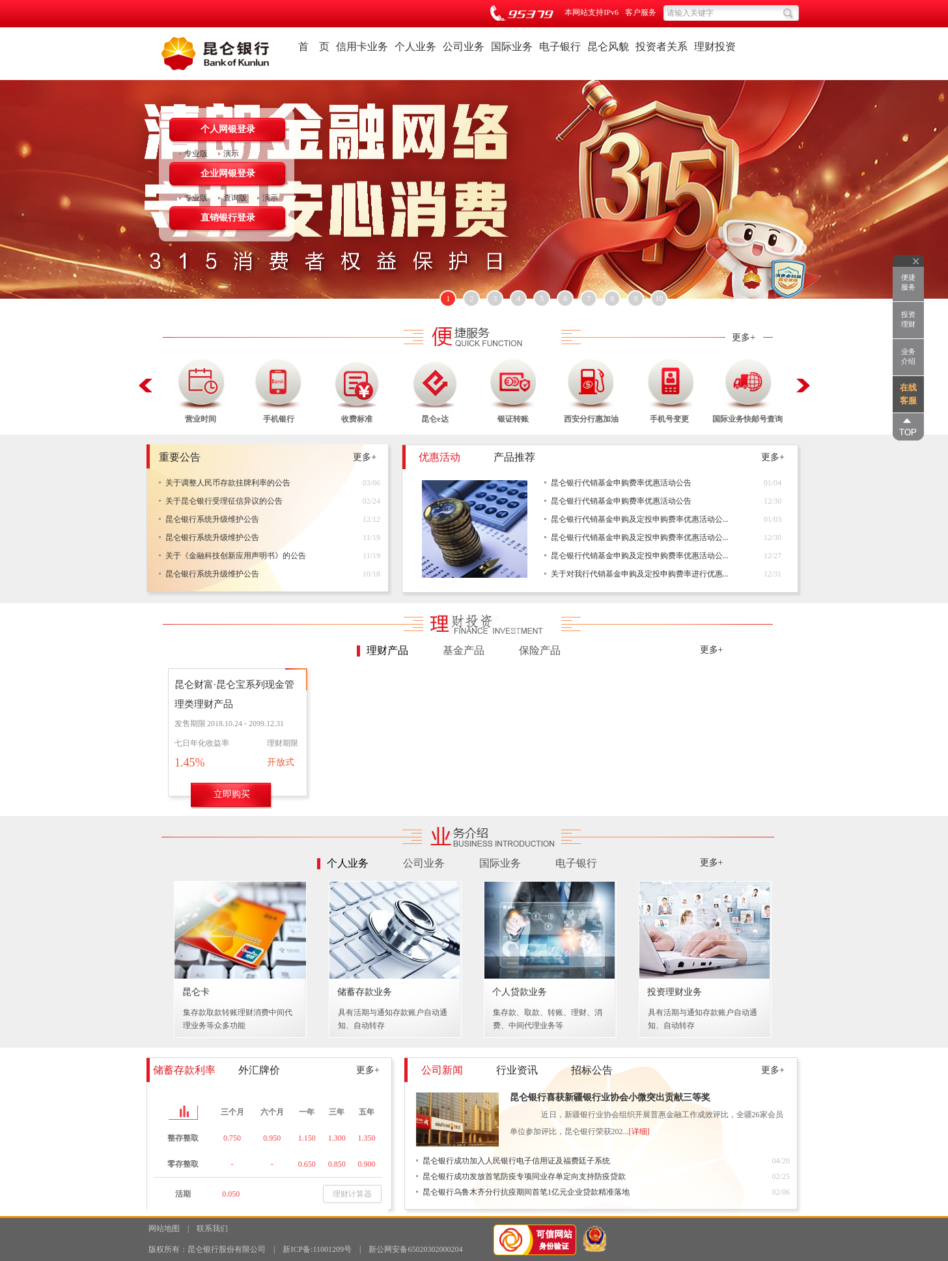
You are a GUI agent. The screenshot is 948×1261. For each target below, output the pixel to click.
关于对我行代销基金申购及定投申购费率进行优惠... (640, 573)
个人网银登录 (228, 129)
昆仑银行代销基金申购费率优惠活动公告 (621, 482)
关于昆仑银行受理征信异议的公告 (224, 501)
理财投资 (715, 46)
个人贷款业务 (519, 992)
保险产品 (540, 650)
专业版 (196, 153)
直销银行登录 (228, 218)
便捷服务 (908, 282)
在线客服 (908, 394)
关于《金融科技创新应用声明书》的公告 (235, 555)
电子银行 (560, 46)
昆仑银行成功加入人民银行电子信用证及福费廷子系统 (516, 1160)
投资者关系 (661, 46)
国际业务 (512, 46)
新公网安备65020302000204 (415, 1249)
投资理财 (908, 319)
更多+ (743, 337)
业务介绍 (908, 356)
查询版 (235, 197)
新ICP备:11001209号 (317, 1249)
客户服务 (640, 12)
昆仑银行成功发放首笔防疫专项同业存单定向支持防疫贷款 (524, 1176)
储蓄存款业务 (364, 992)
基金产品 (463, 650)
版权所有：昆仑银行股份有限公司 (207, 1249)
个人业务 (415, 46)
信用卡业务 (362, 46)
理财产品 (387, 650)
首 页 (313, 46)
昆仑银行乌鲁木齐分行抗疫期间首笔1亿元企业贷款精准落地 (526, 1192)
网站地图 (164, 1228)
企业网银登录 (228, 173)
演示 (231, 153)
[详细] (639, 1131)
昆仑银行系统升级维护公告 (212, 519)
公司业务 (463, 46)
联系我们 (212, 1228)
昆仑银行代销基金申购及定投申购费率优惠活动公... (640, 519)
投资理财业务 (674, 992)
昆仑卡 (196, 992)
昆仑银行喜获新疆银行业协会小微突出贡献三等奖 (610, 1097)
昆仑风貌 (608, 46)
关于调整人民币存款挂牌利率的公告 (227, 482)
